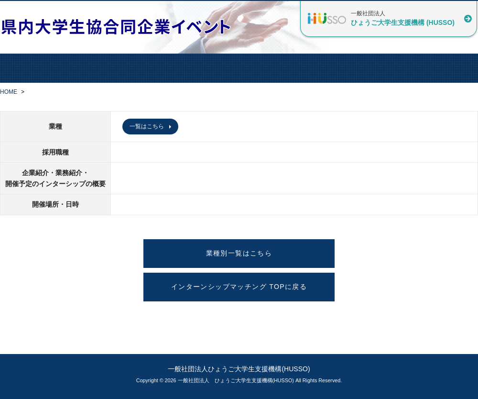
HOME (8, 92)
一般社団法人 (403, 18)
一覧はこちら (147, 126)
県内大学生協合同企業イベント (119, 26)
